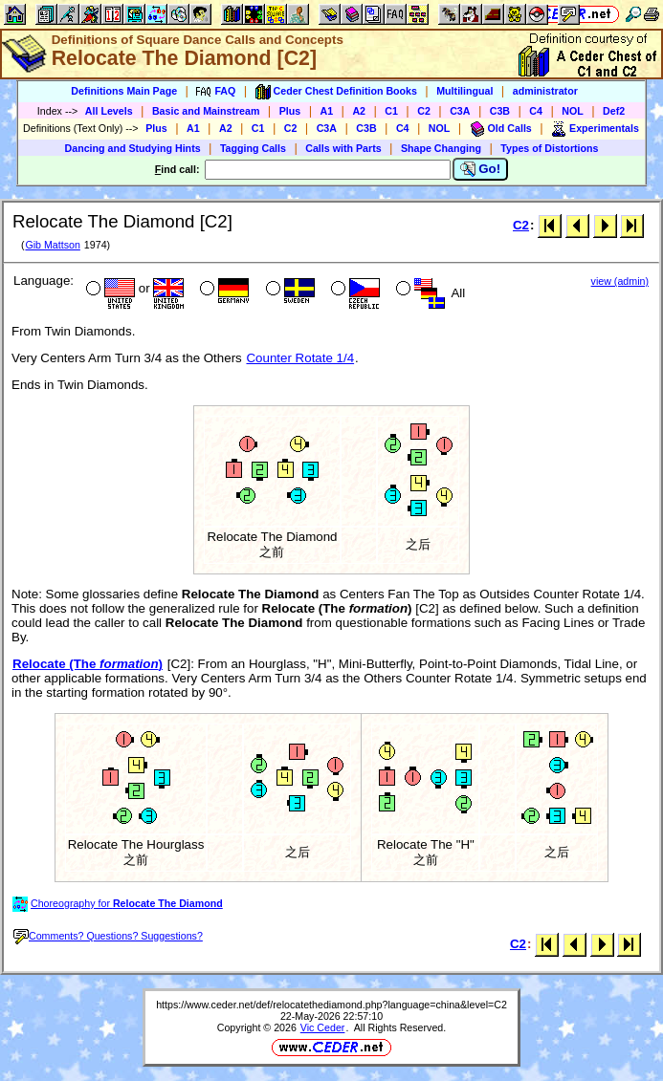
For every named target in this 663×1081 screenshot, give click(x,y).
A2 (358, 111)
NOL (573, 111)
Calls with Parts (343, 148)
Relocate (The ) (87, 664)
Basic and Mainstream (206, 111)
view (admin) (620, 281)
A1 (327, 111)
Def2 (614, 111)
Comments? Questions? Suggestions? (108, 935)
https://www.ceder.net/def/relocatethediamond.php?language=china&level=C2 (331, 1004)
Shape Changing (441, 148)
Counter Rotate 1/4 (300, 358)
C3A (460, 111)
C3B (500, 111)
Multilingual (464, 91)
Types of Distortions (549, 148)
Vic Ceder (322, 1027)
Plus (290, 111)
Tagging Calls (253, 148)
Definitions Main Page (124, 91)
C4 (535, 111)
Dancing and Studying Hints (133, 148)
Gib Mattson (52, 244)
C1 (391, 111)
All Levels (109, 111)
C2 (424, 111)
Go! (480, 169)
